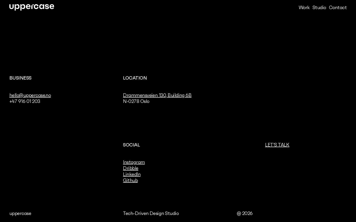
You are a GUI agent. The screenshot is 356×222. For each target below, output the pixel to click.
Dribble (130, 168)
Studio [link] (319, 7)
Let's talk (277, 145)
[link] (31, 7)
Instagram (134, 162)
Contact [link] (338, 7)
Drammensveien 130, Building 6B (157, 95)
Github (130, 180)
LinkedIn (131, 174)
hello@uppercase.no (30, 95)
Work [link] (304, 7)
